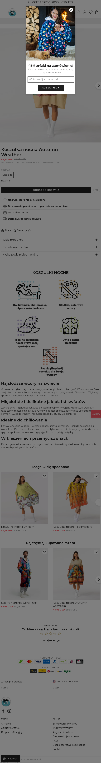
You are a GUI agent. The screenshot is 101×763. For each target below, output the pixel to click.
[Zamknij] (71, 10)
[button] (50, 381)
